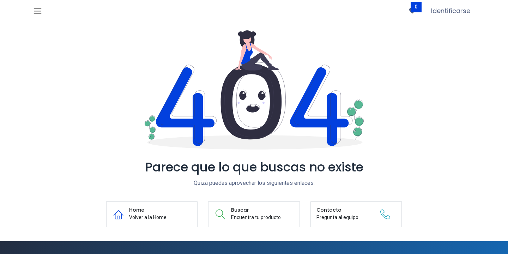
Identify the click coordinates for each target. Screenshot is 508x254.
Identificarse (450, 10)
